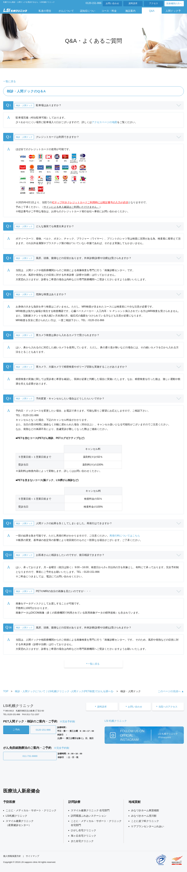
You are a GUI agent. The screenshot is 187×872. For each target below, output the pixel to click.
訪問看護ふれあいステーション (88, 815)
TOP (5, 691)
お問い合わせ (112, 3)
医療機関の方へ (174, 3)
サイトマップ (32, 856)
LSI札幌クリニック (16, 815)
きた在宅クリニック (82, 840)
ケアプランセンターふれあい (147, 826)
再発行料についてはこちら (125, 535)
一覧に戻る (9, 81)
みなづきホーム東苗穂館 (145, 810)
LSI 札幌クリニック (116, 721)
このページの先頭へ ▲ (171, 691)
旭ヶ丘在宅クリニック (83, 835)
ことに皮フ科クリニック (145, 820)
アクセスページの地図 (104, 122)
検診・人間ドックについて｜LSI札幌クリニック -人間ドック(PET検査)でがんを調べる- (64, 691)
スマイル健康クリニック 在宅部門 (90, 810)
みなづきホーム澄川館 (143, 815)
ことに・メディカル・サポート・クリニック (31, 810)
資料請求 (133, 3)
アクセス (153, 3)
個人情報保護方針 (12, 856)
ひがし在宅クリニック (83, 830)
